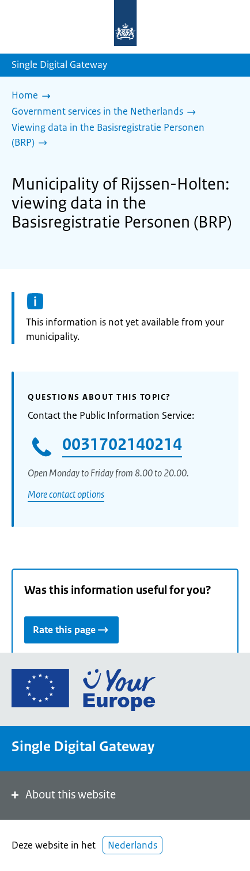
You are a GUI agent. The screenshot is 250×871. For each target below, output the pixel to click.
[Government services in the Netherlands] (107, 112)
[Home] (34, 96)
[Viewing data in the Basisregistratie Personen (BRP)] (120, 135)
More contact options (66, 494)
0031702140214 (122, 444)
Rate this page (71, 629)
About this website (62, 794)
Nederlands (132, 845)
